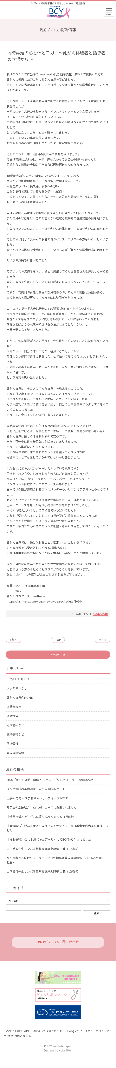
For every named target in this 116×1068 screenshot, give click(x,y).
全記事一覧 (58, 655)
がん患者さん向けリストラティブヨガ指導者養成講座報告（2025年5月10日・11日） (57, 860)
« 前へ (13, 640)
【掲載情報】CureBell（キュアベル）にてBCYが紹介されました (49, 839)
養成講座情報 (15, 753)
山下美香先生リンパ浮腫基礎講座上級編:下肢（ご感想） (43, 849)
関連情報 (12, 743)
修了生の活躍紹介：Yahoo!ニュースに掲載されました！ (43, 807)
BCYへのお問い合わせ (58, 942)
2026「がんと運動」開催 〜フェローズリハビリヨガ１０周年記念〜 (51, 780)
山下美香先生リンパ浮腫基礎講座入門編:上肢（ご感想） (43, 871)
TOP (58, 640)
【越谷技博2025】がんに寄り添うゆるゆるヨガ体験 (40, 817)
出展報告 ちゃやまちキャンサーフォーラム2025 (37, 798)
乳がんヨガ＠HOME (20, 697)
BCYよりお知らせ (18, 679)
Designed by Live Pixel (58, 1050)
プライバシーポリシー (93, 1031)
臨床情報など (15, 725)
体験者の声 (100, 614)
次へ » (102, 640)
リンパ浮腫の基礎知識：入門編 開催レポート (36, 789)
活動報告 (12, 716)
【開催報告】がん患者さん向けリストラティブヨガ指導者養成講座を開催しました (57, 828)
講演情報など (15, 734)
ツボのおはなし (17, 688)
